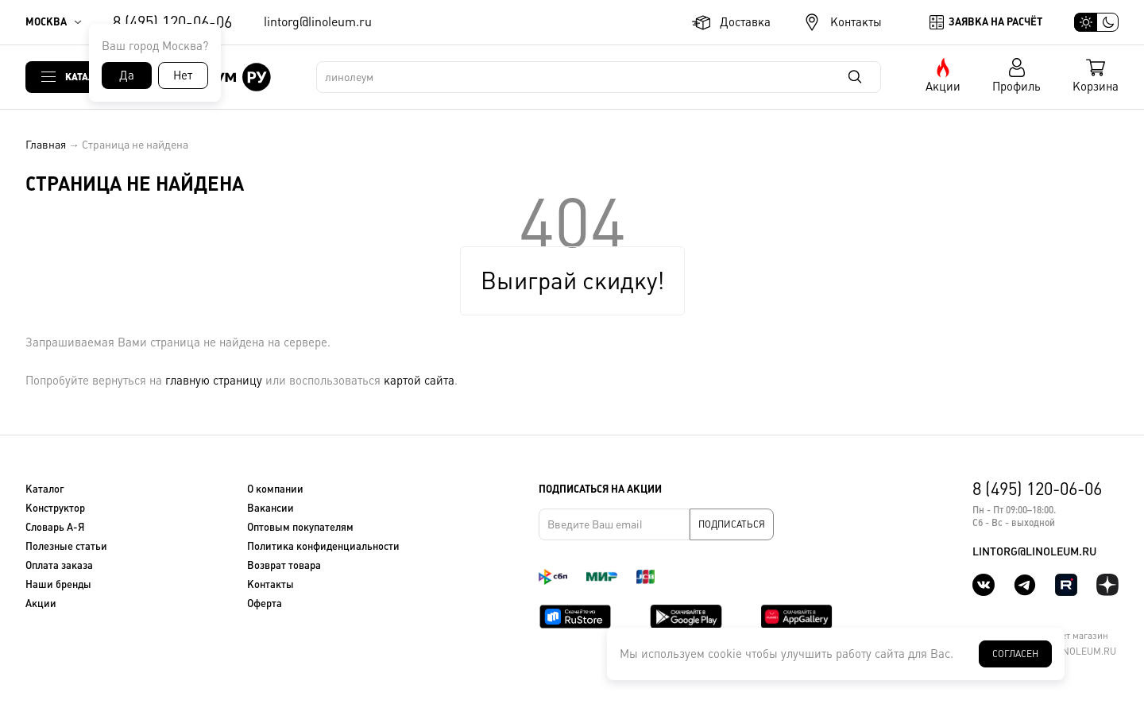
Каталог (85, 77)
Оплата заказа (59, 565)
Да (126, 75)
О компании (275, 489)
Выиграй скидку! (572, 281)
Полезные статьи (66, 546)
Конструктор (55, 508)
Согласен (1015, 654)
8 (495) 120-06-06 (172, 22)
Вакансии (270, 508)
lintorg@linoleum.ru (318, 21)
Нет (182, 75)
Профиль (1016, 86)
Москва (46, 22)
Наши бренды (58, 584)
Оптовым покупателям (300, 527)
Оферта (264, 603)
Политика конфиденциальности (323, 546)
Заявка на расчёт (995, 22)
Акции (943, 86)
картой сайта (419, 380)
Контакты (856, 22)
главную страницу (213, 380)
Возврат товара (284, 565)
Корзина (1095, 86)
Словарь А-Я (54, 527)
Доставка (745, 22)
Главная (45, 144)
